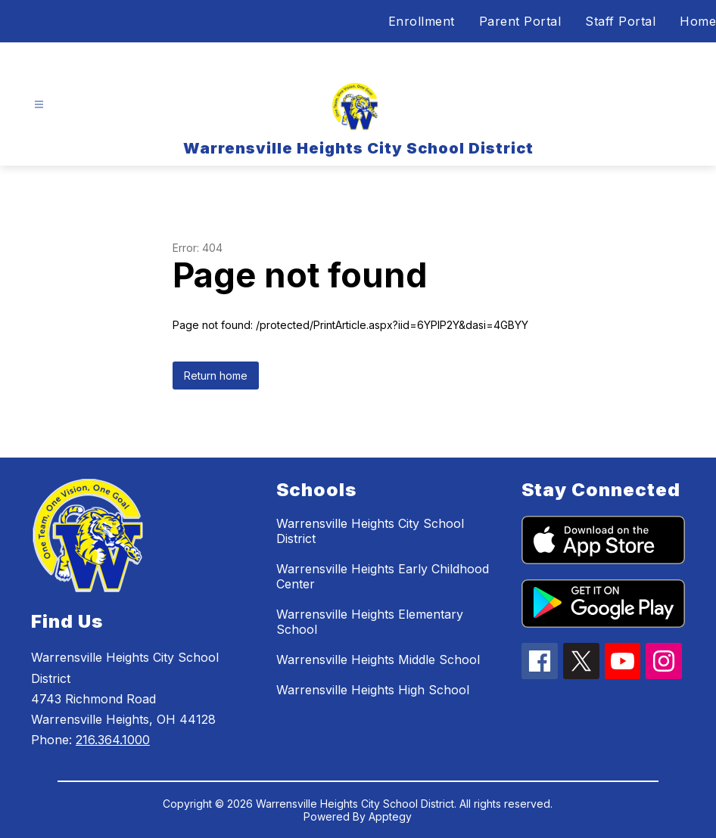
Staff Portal (620, 21)
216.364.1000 (113, 739)
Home (698, 21)
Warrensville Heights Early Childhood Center (382, 576)
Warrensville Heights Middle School (378, 659)
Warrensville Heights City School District (370, 531)
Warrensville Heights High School (372, 689)
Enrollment (421, 21)
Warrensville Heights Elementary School (369, 622)
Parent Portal (520, 21)
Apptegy (390, 816)
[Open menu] (39, 104)
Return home (215, 375)
